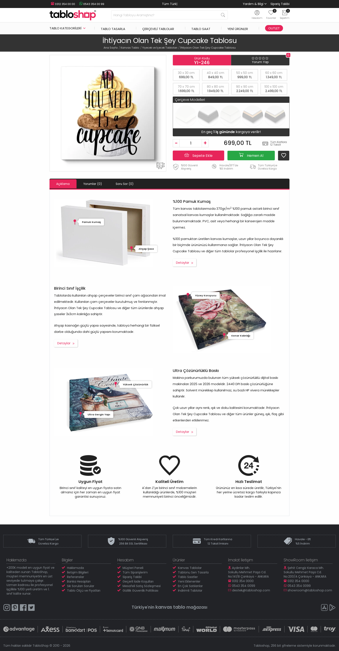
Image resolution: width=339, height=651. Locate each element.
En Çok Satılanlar (190, 586)
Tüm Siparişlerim (135, 572)
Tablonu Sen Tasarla (193, 572)
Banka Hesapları (79, 581)
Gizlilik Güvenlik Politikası (140, 590)
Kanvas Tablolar (190, 567)
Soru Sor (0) (135, 184)
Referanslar (75, 577)
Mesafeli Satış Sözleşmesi (142, 586)
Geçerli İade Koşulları (138, 581)
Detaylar (182, 262)
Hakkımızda (75, 567)
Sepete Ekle (198, 155)
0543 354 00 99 (88, 4)
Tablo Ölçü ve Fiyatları (83, 590)
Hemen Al (251, 155)
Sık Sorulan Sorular (80, 586)
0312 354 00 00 (62, 4)
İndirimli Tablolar (190, 590)
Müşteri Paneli (133, 567)
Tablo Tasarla (113, 28)
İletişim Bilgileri (77, 572)
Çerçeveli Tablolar (158, 28)
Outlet (274, 28)
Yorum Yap (260, 62)
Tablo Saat (200, 28)
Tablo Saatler (188, 577)
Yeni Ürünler (237, 28)
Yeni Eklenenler (189, 581)
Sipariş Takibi (279, 4)
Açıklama (65, 184)
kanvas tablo (170, 607)
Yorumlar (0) (99, 184)
